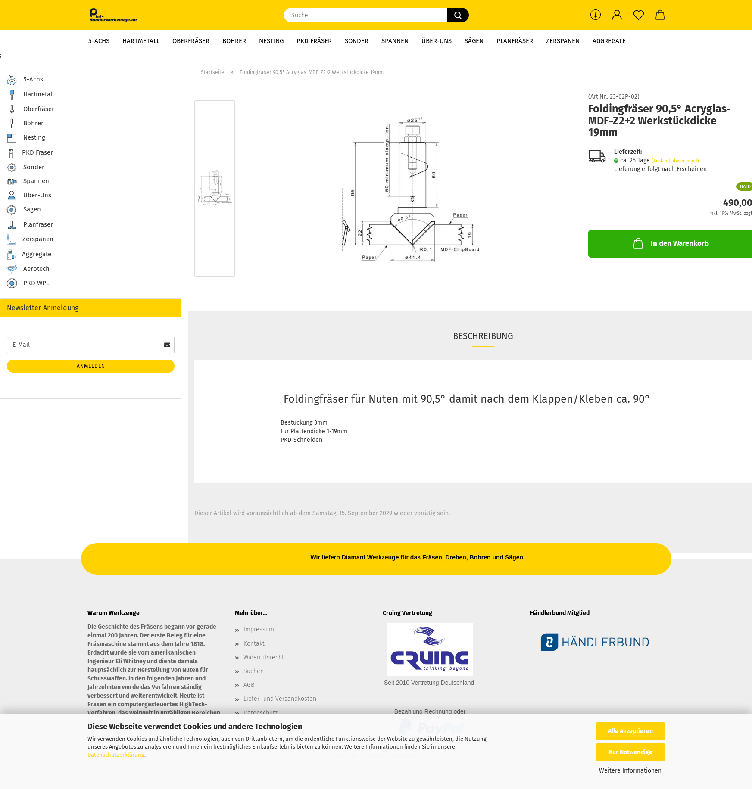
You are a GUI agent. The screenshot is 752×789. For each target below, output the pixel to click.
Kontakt (254, 643)
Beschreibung (483, 336)
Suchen (253, 671)
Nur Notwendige (630, 752)
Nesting (271, 41)
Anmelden (91, 366)
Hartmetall (140, 41)
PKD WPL (27, 283)
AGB (248, 685)
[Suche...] (458, 15)
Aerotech (28, 269)
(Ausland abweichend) (675, 161)
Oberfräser (190, 41)
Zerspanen (563, 41)
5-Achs (98, 41)
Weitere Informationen (630, 770)
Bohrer (234, 41)
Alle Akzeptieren (630, 731)
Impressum (258, 629)
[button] (617, 15)
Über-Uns (436, 41)
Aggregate (609, 41)
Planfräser (514, 41)
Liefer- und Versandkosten (279, 698)
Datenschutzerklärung (115, 755)
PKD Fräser (314, 41)
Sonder (356, 41)
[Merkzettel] (638, 15)
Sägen (474, 41)
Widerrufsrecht (263, 657)
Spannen (395, 41)
